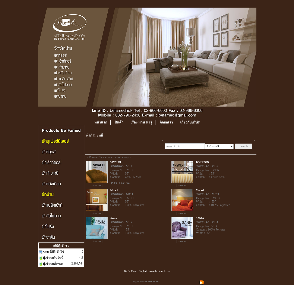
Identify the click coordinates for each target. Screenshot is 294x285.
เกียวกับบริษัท (190, 122)
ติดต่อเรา (166, 122)
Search (244, 146)
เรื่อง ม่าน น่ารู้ (141, 122)
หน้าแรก (100, 122)
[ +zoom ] (96, 185)
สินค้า (119, 122)
